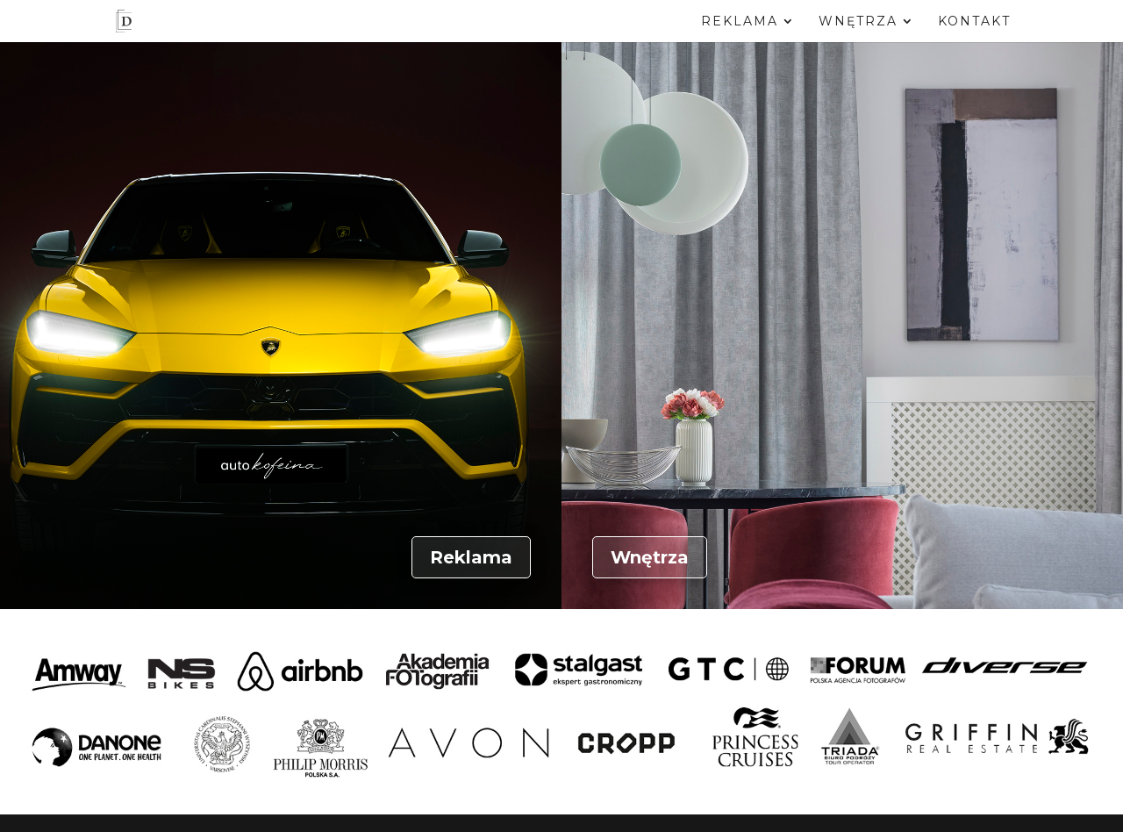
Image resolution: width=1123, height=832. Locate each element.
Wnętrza (858, 22)
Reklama (739, 22)
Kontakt (974, 22)
